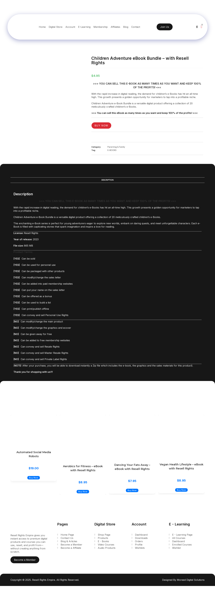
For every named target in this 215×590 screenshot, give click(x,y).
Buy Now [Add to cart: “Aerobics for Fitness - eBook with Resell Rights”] (82, 495)
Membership (100, 26)
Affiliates (115, 26)
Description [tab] (107, 180)
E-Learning (84, 26)
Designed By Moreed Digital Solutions (183, 583)
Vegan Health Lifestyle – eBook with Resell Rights (181, 466)
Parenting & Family (116, 147)
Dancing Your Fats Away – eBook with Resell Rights (132, 467)
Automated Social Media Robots (33, 454)
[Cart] (201, 27)
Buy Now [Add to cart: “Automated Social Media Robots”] (33, 481)
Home (42, 26)
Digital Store (55, 26)
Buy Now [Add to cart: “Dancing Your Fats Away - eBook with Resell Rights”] (132, 494)
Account (70, 26)
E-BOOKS (112, 150)
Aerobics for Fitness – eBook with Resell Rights (83, 468)
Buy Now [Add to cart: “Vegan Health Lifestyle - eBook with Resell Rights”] (181, 494)
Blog (125, 26)
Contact (135, 26)
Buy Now (101, 125)
